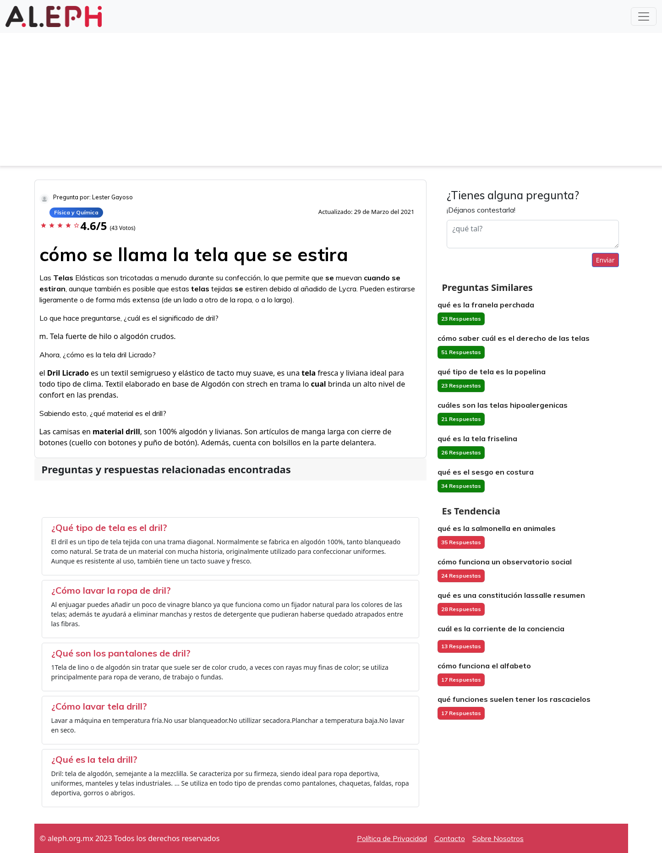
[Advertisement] (331, 102)
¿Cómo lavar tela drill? (99, 706)
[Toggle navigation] (644, 16)
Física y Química (76, 212)
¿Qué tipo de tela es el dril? (109, 527)
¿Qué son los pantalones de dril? (121, 653)
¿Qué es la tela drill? (94, 759)
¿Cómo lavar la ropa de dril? (111, 590)
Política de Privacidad (392, 838)
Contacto (449, 838)
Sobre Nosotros (498, 838)
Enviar (605, 260)
